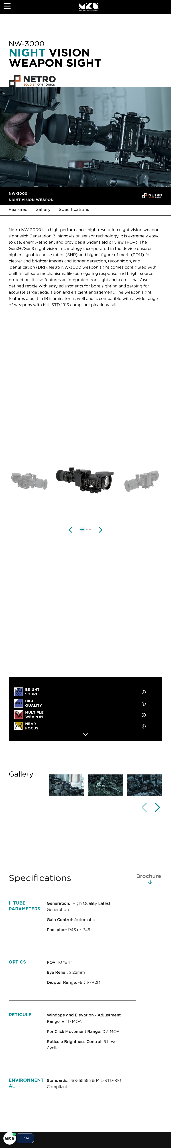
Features (18, 209)
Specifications (74, 209)
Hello (25, 1138)
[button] (157, 807)
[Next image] (100, 529)
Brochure (148, 879)
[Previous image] (71, 529)
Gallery (43, 209)
